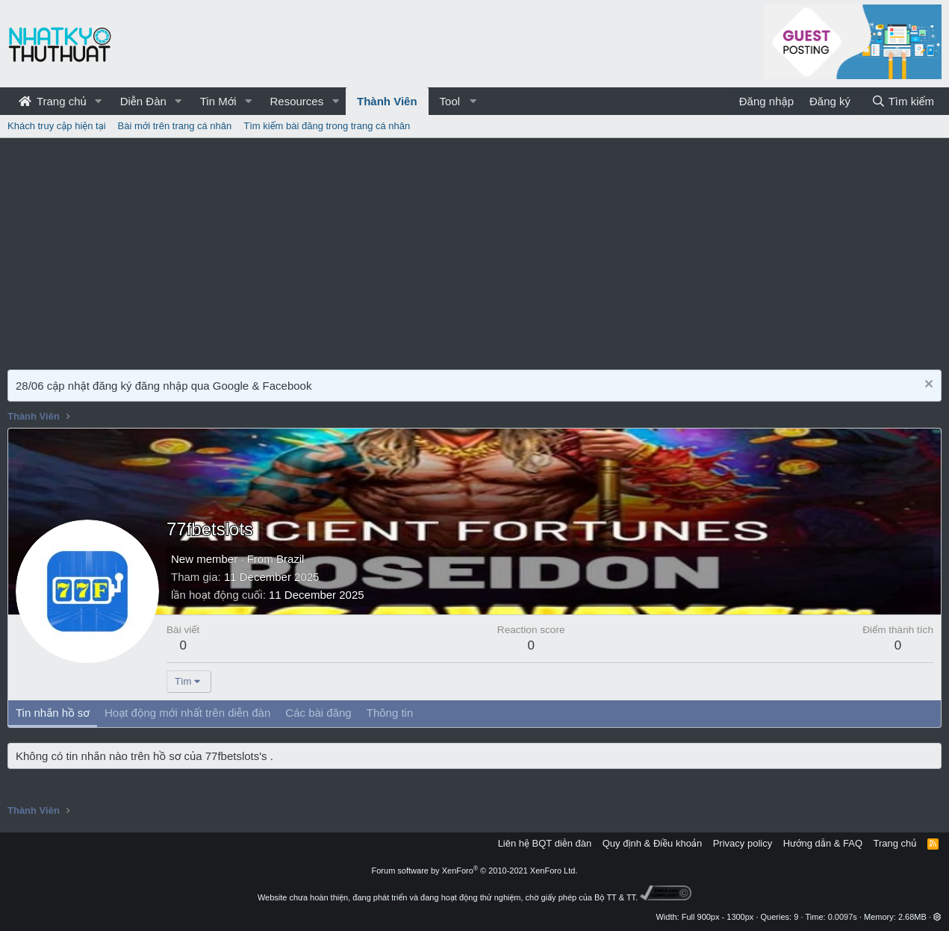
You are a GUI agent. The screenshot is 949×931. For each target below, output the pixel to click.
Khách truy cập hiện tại (56, 125)
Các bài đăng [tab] (318, 712)
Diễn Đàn (143, 101)
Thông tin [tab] (390, 712)
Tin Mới (218, 101)
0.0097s (842, 916)
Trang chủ (53, 101)
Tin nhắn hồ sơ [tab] (53, 712)
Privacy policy (742, 843)
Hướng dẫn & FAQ (822, 843)
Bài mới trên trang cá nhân (175, 125)
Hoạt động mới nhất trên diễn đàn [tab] (187, 712)
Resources (296, 101)
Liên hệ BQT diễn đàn (545, 843)
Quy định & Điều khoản (652, 843)
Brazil (290, 558)
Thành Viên (387, 101)
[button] (98, 101)
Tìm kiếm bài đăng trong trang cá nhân (326, 125)
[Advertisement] (475, 250)
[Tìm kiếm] (903, 101)
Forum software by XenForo (475, 870)
